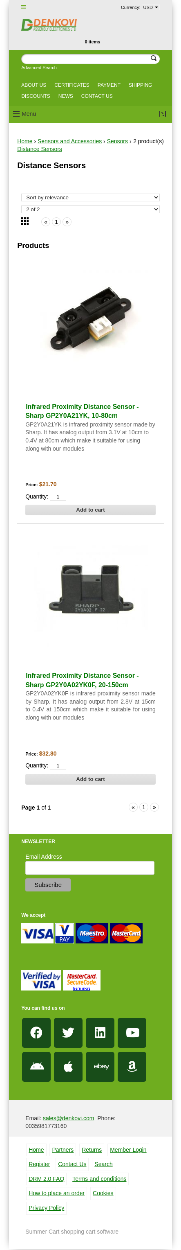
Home (24, 141)
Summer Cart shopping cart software (71, 1231)
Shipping (140, 85)
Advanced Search (39, 67)
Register (39, 1164)
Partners (63, 1149)
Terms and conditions (99, 1179)
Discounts (35, 96)
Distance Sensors (39, 149)
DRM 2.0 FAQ (46, 1179)
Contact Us (72, 1164)
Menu (29, 114)
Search (103, 1164)
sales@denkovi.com (68, 1118)
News (65, 96)
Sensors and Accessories (70, 141)
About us (33, 85)
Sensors (117, 141)
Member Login (128, 1149)
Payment (109, 85)
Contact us (97, 96)
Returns (92, 1149)
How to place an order (57, 1193)
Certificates (71, 85)
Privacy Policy (46, 1208)
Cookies (103, 1193)
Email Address (43, 856)
